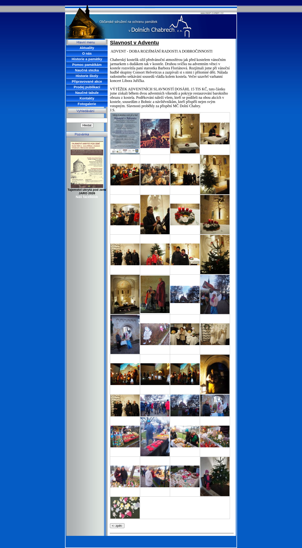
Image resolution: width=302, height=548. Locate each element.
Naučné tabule (86, 93)
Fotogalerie (87, 104)
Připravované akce (87, 81)
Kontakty (87, 98)
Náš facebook (87, 197)
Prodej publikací (87, 87)
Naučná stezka (87, 70)
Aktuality (87, 48)
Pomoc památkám (87, 65)
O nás (87, 53)
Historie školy (87, 76)
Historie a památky (87, 59)
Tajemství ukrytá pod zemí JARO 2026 (87, 191)
